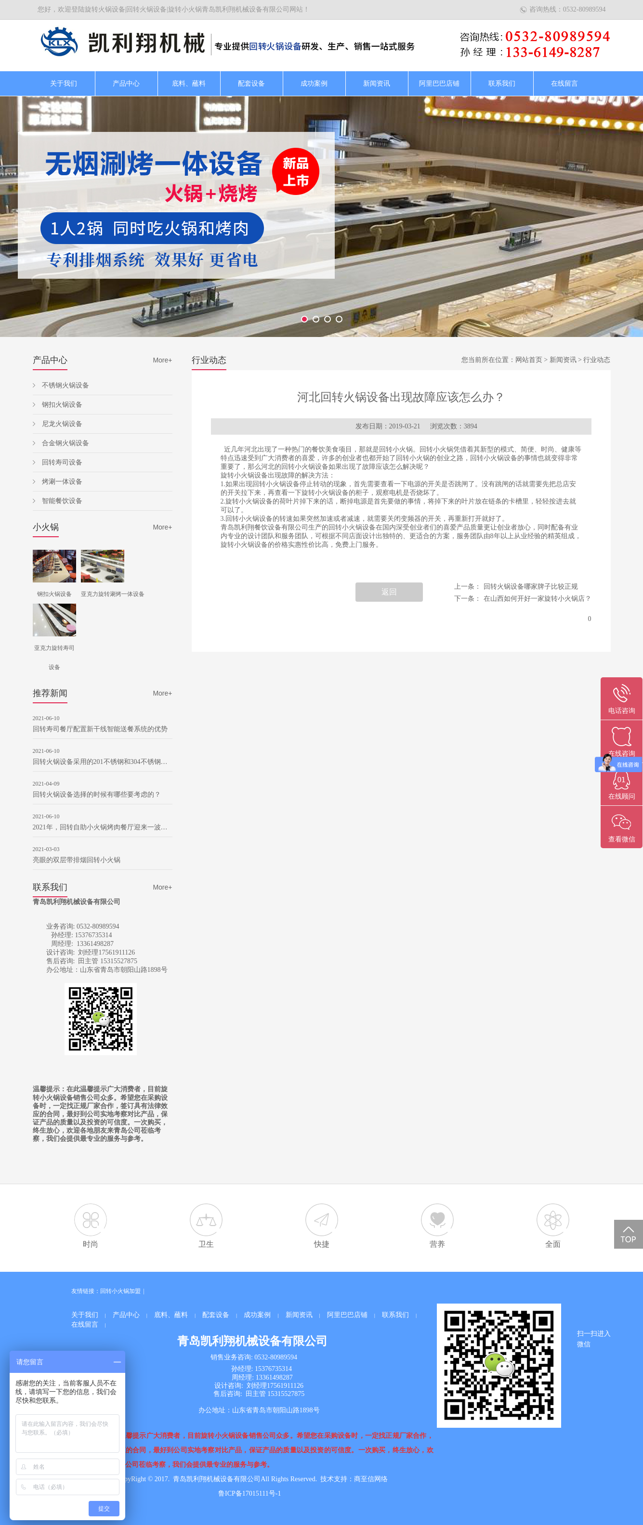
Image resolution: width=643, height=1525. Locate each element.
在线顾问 (621, 796)
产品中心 (126, 83)
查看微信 (621, 839)
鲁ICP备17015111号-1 (249, 1493)
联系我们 (501, 83)
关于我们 (63, 83)
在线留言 (564, 83)
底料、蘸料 (189, 83)
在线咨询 (621, 753)
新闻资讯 (376, 83)
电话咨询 (621, 710)
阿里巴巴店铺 (439, 83)
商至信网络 (371, 1479)
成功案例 (314, 83)
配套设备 (251, 83)
